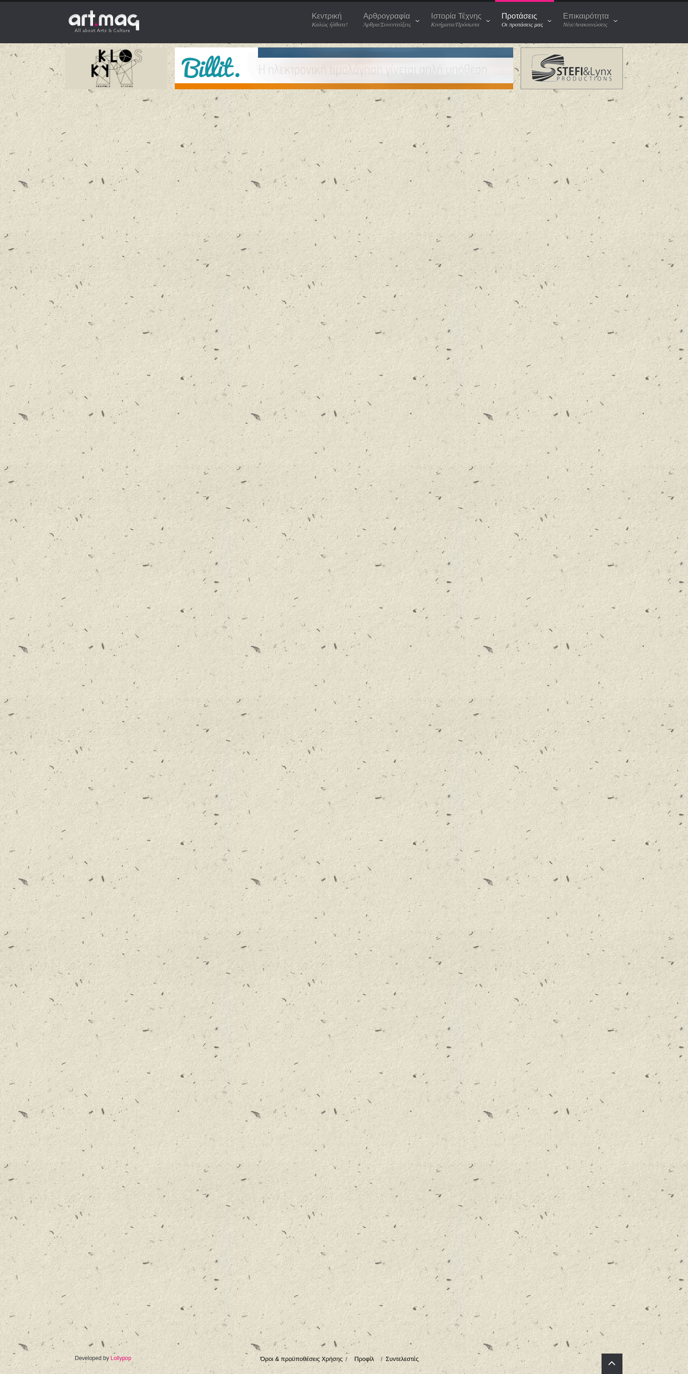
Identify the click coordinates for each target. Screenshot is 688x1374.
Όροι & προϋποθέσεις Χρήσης (301, 1358)
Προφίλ (364, 1358)
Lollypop (121, 1358)
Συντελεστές (402, 1358)
